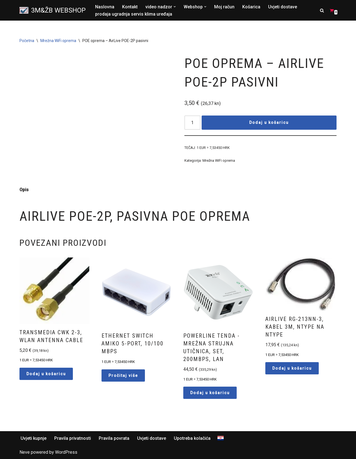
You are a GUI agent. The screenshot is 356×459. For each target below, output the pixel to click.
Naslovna (104, 6)
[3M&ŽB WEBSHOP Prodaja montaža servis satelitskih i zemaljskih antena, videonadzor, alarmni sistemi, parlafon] (52, 10)
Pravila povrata (114, 438)
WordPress (66, 452)
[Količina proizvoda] (192, 123)
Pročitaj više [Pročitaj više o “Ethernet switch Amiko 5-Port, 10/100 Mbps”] (123, 375)
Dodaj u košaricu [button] (46, 374)
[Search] (322, 10)
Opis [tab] (24, 189)
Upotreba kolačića (192, 438)
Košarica (251, 6)
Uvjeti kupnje (33, 438)
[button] (175, 7)
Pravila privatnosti (72, 438)
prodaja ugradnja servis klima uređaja (133, 14)
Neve (24, 452)
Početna (26, 40)
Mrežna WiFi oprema (58, 40)
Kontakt (130, 6)
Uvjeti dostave (282, 6)
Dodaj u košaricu (269, 122)
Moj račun (224, 6)
